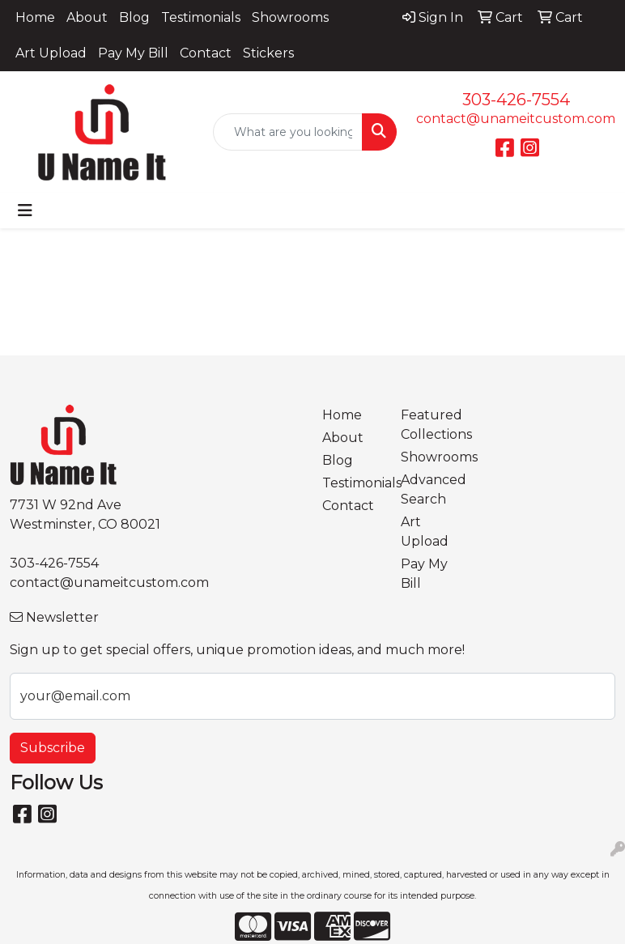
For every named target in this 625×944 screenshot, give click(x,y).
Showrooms (290, 17)
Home (35, 17)
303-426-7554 (516, 99)
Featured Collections (430, 424)
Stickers (268, 53)
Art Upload (51, 53)
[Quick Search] (288, 132)
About (87, 17)
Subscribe (52, 747)
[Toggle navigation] (25, 210)
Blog (134, 17)
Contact (206, 53)
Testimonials (200, 17)
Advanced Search (430, 489)
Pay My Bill (133, 53)
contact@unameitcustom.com (515, 118)
